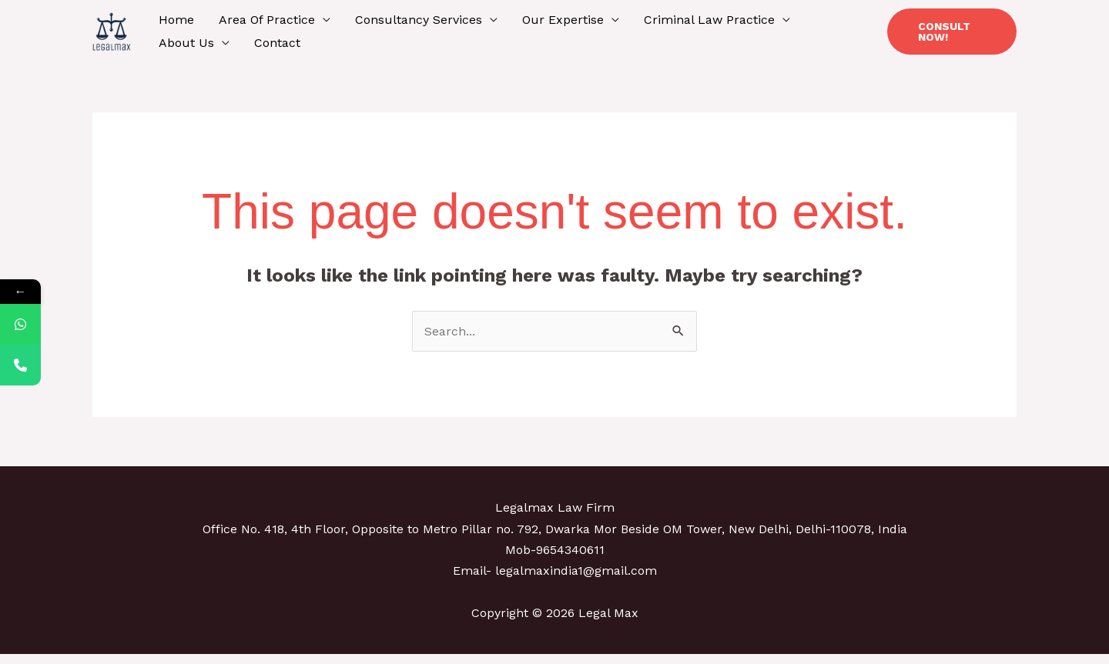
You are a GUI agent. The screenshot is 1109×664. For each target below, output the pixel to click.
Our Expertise (563, 19)
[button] (952, 31)
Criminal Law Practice (709, 19)
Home (176, 19)
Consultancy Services (418, 19)
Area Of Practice (267, 19)
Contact (277, 42)
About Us (186, 42)
